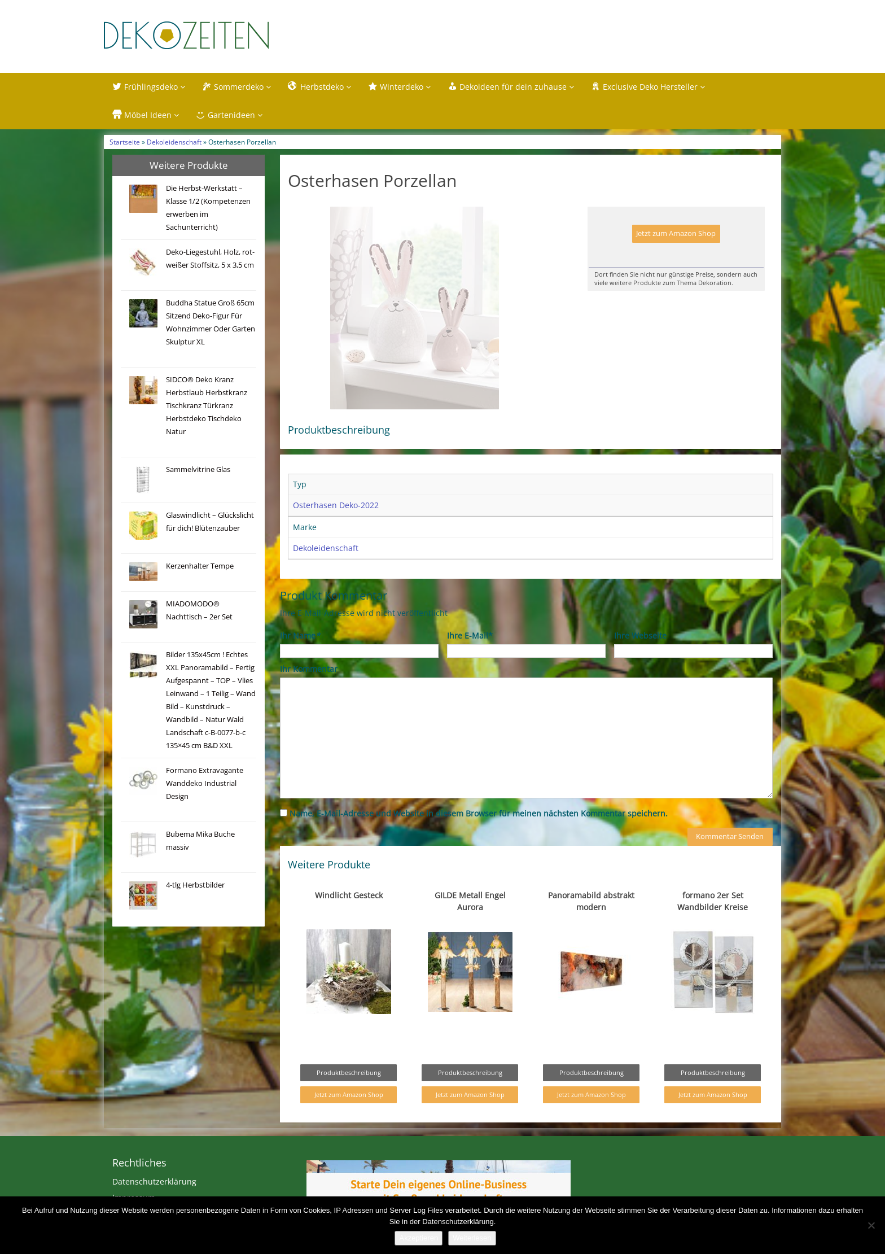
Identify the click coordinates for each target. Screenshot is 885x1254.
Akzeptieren (418, 1238)
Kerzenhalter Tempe (200, 566)
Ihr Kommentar (309, 692)
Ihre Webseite (640, 659)
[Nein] (871, 1225)
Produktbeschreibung (349, 1096)
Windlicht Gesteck (349, 919)
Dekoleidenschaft (174, 141)
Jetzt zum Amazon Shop (676, 233)
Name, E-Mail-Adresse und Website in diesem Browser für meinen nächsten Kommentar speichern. (479, 837)
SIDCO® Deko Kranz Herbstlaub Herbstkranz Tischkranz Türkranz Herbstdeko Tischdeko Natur (206, 405)
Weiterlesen (472, 1238)
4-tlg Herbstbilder (195, 885)
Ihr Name (300, 659)
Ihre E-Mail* (470, 659)
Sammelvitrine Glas (198, 469)
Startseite (124, 141)
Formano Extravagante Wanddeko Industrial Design (204, 783)
